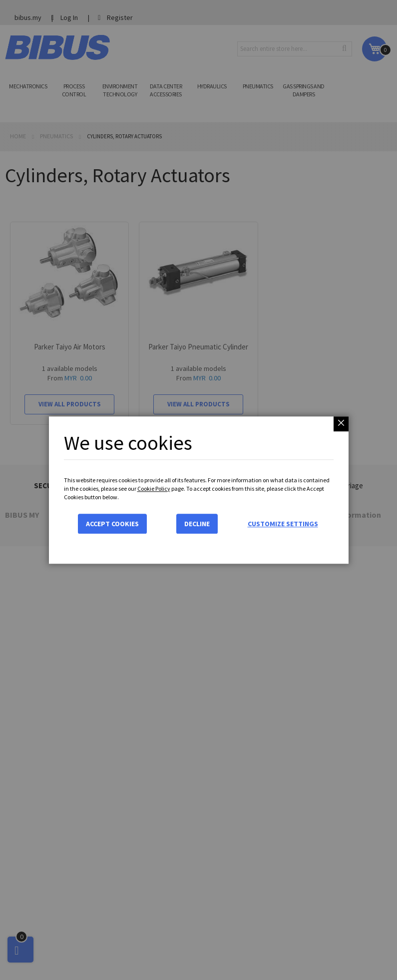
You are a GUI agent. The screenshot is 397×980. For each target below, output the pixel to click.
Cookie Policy (153, 488)
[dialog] (198, 490)
